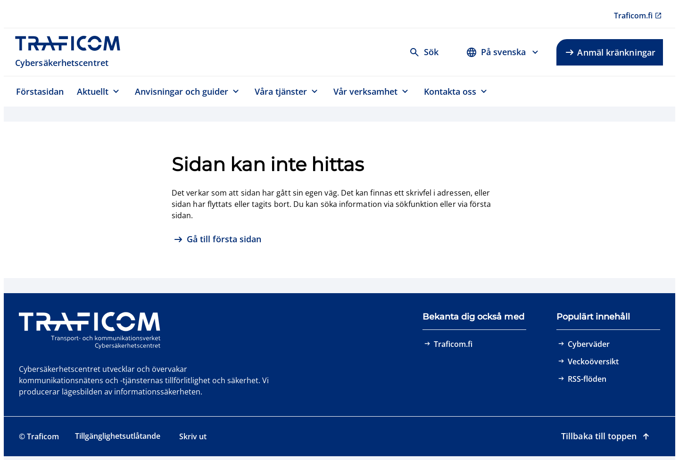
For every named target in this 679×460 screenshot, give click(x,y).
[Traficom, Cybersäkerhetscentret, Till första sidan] (73, 52)
